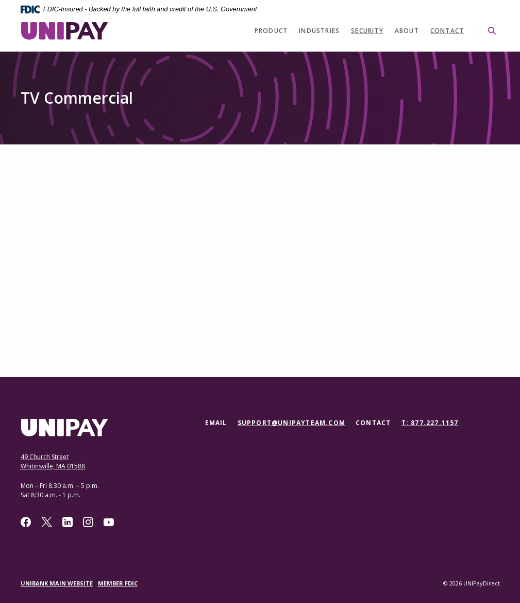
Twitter (46, 522)
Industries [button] (319, 30)
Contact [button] (373, 422)
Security (367, 30)
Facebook (26, 522)
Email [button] (216, 422)
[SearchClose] (492, 30)
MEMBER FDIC (118, 583)
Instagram (88, 522)
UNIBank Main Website (57, 583)
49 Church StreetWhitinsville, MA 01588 (53, 461)
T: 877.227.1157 (430, 422)
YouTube (109, 522)
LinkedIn (67, 522)
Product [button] (271, 30)
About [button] (407, 30)
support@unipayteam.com (291, 422)
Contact (447, 30)
